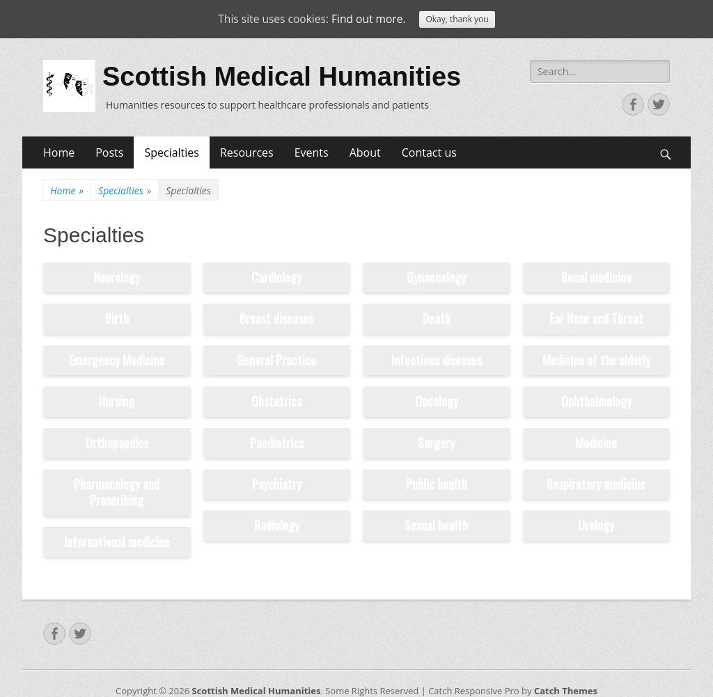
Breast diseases (276, 318)
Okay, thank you (459, 20)
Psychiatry (276, 484)
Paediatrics (277, 443)
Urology (596, 525)
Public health (436, 484)
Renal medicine (596, 277)
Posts (109, 152)
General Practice (276, 360)
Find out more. (370, 19)
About (365, 152)
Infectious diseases (436, 360)
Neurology (116, 277)
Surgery (436, 443)
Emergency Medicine (116, 360)
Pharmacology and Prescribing (116, 492)
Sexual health (436, 525)
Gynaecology (436, 277)
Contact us (429, 152)
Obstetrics (276, 401)
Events (312, 152)
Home (59, 152)
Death (436, 318)
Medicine (596, 443)
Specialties (171, 152)
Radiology (276, 525)
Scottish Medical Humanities (281, 76)
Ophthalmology (596, 401)
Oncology (436, 401)
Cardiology (276, 277)
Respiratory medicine (596, 484)
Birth (117, 318)
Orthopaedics (117, 443)
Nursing (116, 401)
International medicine (117, 542)
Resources (247, 152)
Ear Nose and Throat (596, 318)
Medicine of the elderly (596, 360)
